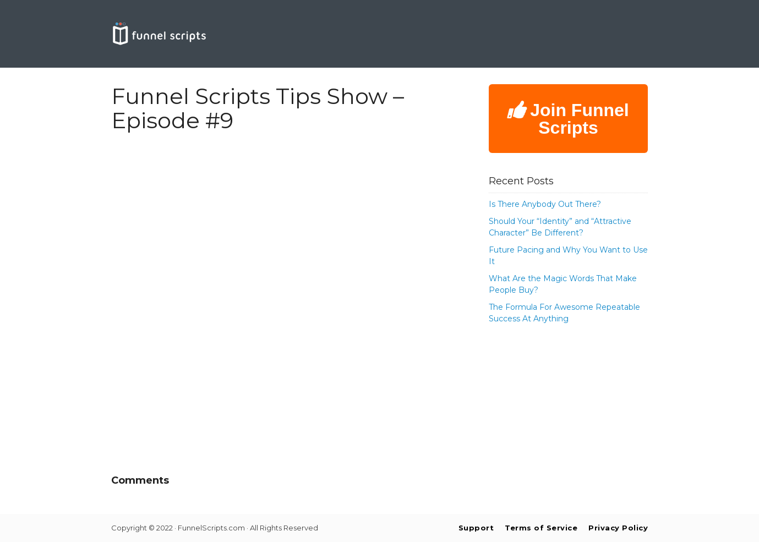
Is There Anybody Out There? (545, 204)
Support (476, 527)
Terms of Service (541, 527)
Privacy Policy (618, 527)
